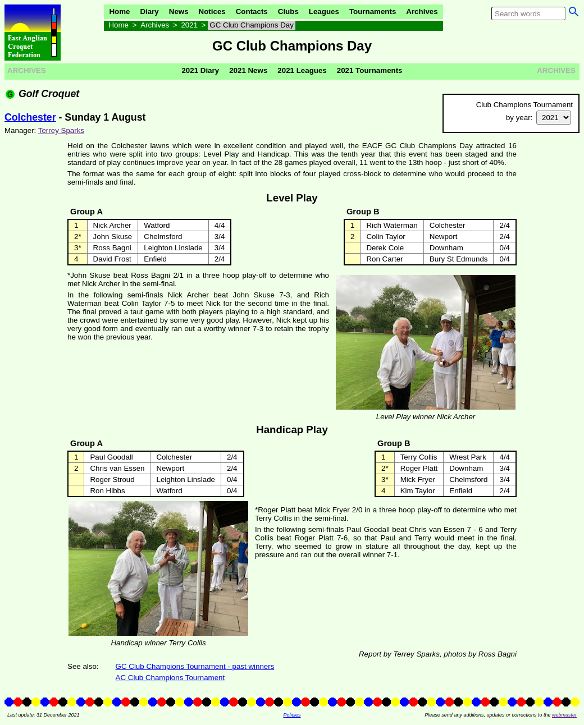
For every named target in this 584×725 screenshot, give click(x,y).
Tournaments (372, 11)
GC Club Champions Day (251, 25)
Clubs (288, 11)
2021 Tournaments (370, 70)
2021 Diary (200, 70)
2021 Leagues (301, 70)
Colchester (30, 117)
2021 (189, 25)
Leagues (324, 11)
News (179, 11)
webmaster (564, 715)
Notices (212, 11)
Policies (291, 715)
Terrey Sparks (61, 130)
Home (119, 11)
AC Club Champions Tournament (170, 677)
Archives (421, 11)
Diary (149, 11)
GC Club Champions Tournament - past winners (195, 666)
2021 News (248, 70)
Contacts (252, 11)
